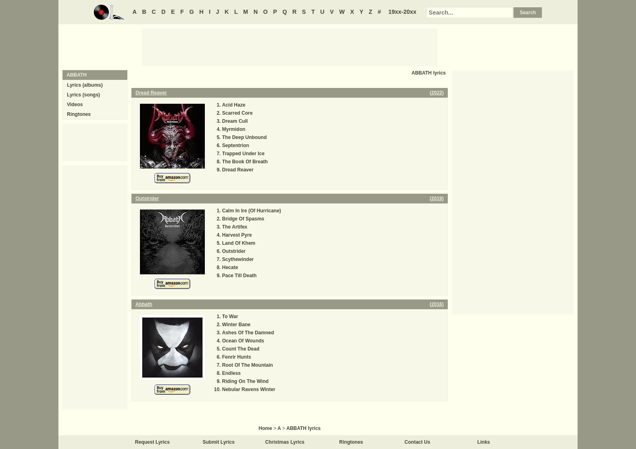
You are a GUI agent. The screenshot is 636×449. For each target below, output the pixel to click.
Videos (75, 104)
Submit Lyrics (219, 442)
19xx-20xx (403, 12)
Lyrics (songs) (83, 95)
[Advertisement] (289, 46)
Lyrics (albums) (85, 85)
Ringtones (79, 114)
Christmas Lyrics (285, 442)
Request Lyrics (152, 442)
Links (483, 442)
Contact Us (417, 442)
